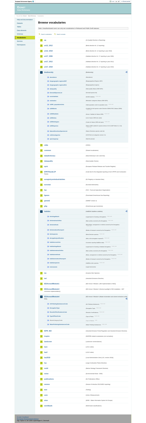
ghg (45, 206)
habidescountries (55, 242)
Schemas (20, 34)
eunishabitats (54, 96)
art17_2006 (48, 56)
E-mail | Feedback (23, 417)
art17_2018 (48, 67)
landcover (48, 341)
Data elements (21, 30)
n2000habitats (54, 114)
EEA (25, 1)
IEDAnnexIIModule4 (51, 296)
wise (46, 400)
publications (49, 379)
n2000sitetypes (54, 122)
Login (113, 1)
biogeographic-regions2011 (58, 85)
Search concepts (61, 34)
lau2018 (47, 357)
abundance (53, 77)
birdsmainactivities (56, 220)
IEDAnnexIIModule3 (51, 289)
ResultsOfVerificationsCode (58, 312)
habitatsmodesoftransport (58, 258)
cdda (46, 145)
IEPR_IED (48, 331)
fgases (46, 195)
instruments (53, 267)
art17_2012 (48, 61)
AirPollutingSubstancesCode (59, 304)
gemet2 (47, 201)
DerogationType (55, 308)
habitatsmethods (55, 254)
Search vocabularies (46, 34)
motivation (53, 100)
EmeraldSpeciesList (56, 92)
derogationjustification (57, 238)
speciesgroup (54, 139)
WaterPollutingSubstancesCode (59, 324)
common (47, 150)
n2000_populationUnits (57, 104)
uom (46, 395)
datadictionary (49, 156)
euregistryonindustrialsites (54, 179)
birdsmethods (54, 224)
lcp (45, 363)
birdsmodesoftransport (57, 230)
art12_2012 (48, 45)
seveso (47, 384)
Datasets (20, 23)
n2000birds (53, 108)
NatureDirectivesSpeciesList (58, 131)
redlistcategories (55, 135)
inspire (46, 336)
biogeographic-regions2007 (58, 81)
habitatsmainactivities (56, 250)
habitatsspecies (55, 263)
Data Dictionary (32, 15)
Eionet (25, 15)
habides (47, 211)
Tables (19, 27)
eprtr (46, 166)
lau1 (45, 347)
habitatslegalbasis (55, 246)
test (45, 390)
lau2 (45, 352)
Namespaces (21, 45)
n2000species (54, 126)
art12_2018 (48, 51)
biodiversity (48, 72)
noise (46, 373)
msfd (46, 368)
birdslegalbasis (54, 216)
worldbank (48, 406)
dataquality (53, 89)
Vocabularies (21, 37)
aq (45, 40)
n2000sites (53, 118)
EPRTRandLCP (50, 172)
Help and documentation (25, 19)
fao (45, 190)
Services (20, 41)
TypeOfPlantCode (55, 316)
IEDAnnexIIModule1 (51, 284)
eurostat (47, 185)
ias (45, 273)
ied (45, 278)
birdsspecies (54, 234)
